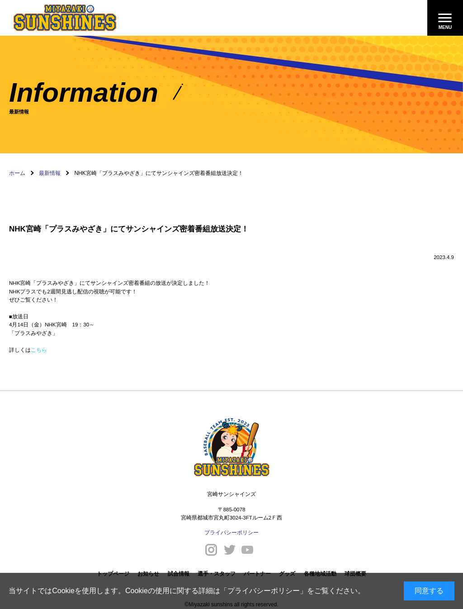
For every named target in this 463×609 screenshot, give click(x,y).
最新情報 (50, 173)
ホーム (17, 173)
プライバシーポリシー (263, 591)
